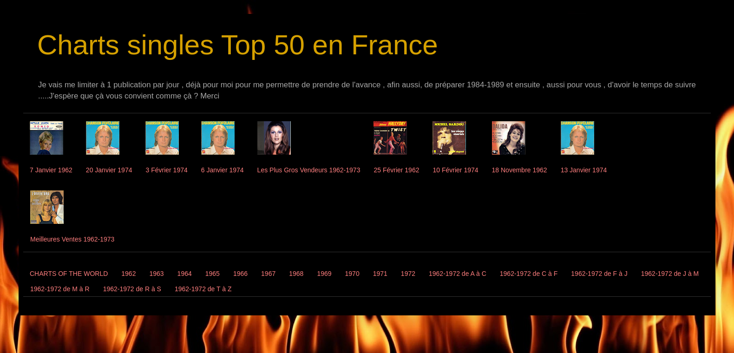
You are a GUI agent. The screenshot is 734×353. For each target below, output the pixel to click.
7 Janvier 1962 (51, 170)
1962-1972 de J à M (670, 273)
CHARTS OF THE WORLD (69, 273)
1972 (408, 273)
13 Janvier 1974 (584, 170)
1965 (212, 273)
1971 (380, 273)
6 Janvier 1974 (222, 170)
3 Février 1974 (166, 170)
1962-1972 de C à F (529, 273)
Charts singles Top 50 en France (237, 44)
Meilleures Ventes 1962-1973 (72, 239)
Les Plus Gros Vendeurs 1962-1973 (308, 170)
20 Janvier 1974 (109, 170)
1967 (268, 273)
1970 (352, 273)
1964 (184, 273)
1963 (156, 273)
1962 (128, 273)
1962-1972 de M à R (60, 289)
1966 (240, 273)
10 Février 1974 (455, 170)
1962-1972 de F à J (599, 273)
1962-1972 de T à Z (203, 289)
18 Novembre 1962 (519, 170)
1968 (296, 273)
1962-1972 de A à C (457, 273)
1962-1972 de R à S (132, 289)
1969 (324, 273)
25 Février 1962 (396, 170)
